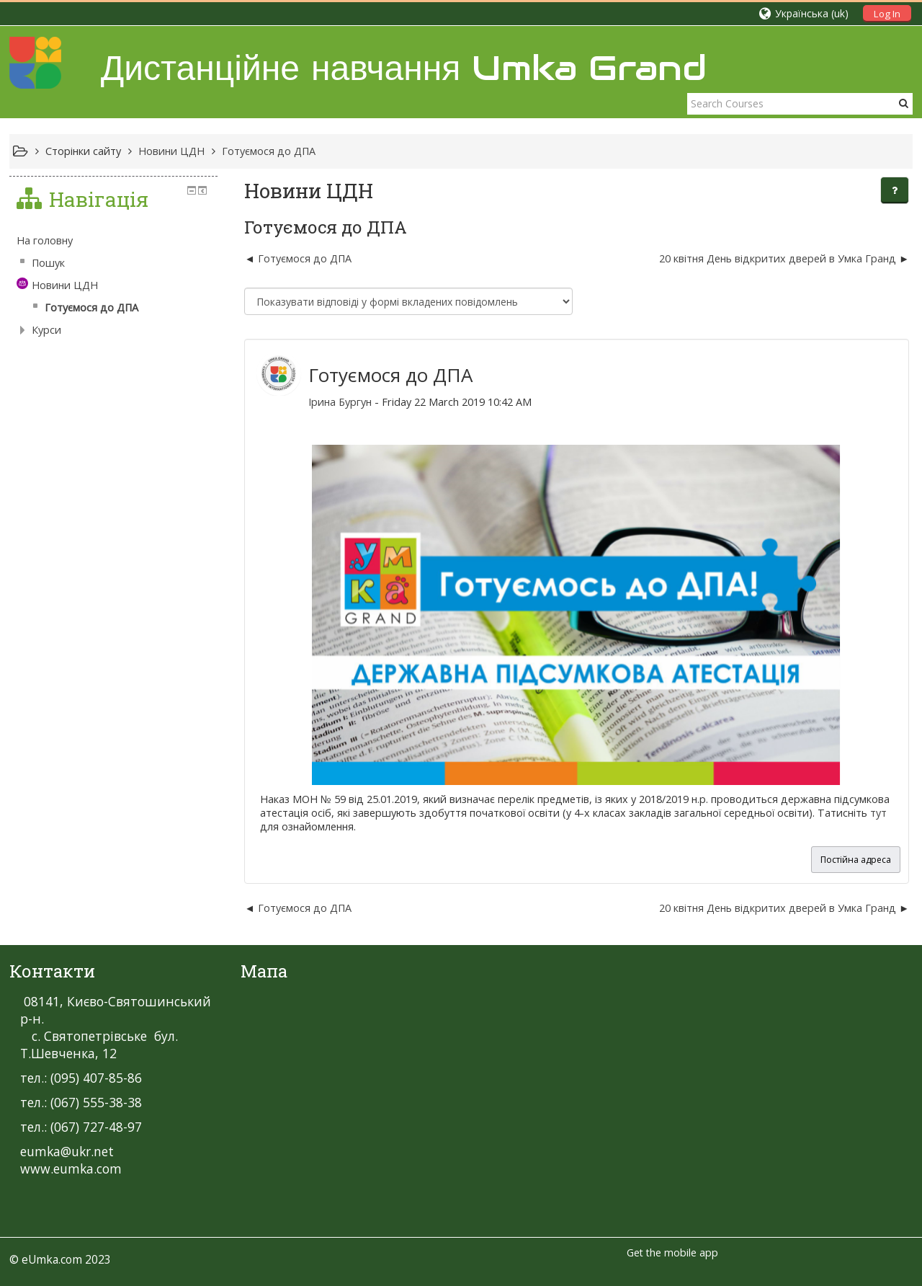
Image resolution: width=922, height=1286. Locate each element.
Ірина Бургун (340, 402)
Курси (46, 330)
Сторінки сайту (83, 151)
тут (878, 813)
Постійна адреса (855, 859)
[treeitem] (113, 241)
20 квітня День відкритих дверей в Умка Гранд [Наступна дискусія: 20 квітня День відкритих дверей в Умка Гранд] (779, 258)
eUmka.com (52, 1259)
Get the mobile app (672, 1252)
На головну (45, 240)
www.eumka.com (71, 1168)
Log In (887, 13)
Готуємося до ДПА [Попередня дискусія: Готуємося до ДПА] (305, 258)
